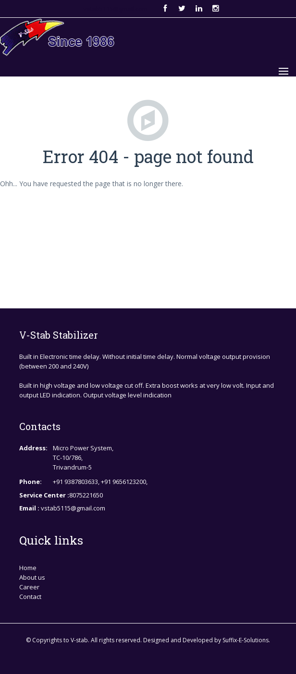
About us (32, 577)
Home (28, 567)
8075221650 (86, 495)
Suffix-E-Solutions (245, 640)
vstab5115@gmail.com (115, 8)
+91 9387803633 (75, 481)
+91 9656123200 (123, 481)
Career (29, 587)
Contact (30, 596)
